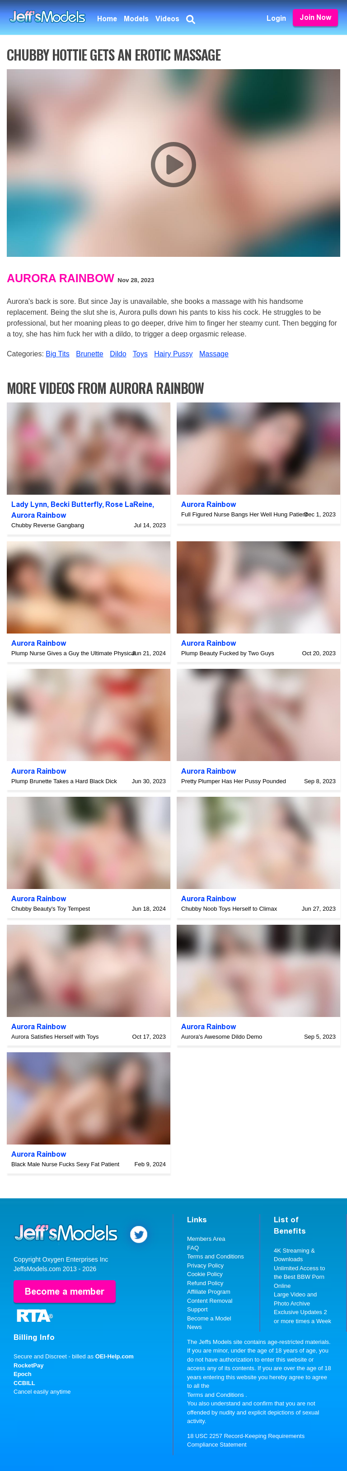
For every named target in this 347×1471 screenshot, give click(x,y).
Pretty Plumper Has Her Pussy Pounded (233, 781)
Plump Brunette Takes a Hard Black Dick (64, 781)
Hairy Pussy (173, 354)
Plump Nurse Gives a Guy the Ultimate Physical (73, 653)
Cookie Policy (205, 1274)
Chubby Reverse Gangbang (47, 525)
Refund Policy (205, 1283)
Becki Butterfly (76, 504)
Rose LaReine (128, 504)
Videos (167, 18)
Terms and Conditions (215, 1256)
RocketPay (28, 1365)
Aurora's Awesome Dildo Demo (221, 1036)
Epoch (23, 1374)
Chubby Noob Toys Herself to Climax (229, 908)
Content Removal (209, 1300)
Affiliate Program (208, 1291)
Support (197, 1309)
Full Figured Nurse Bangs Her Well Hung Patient (244, 514)
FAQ (193, 1247)
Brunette (89, 354)
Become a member (64, 1291)
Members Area (206, 1238)
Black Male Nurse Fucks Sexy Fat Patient (65, 1164)
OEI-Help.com (114, 1356)
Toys (140, 354)
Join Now (315, 17)
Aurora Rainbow (60, 278)
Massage (214, 354)
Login (276, 18)
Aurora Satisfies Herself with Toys (54, 1036)
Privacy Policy (205, 1265)
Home (107, 18)
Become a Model (209, 1318)
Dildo (118, 354)
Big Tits (57, 354)
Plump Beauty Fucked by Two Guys (227, 653)
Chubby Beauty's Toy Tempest (50, 908)
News (194, 1327)
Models (136, 18)
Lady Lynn (29, 504)
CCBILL (24, 1383)
